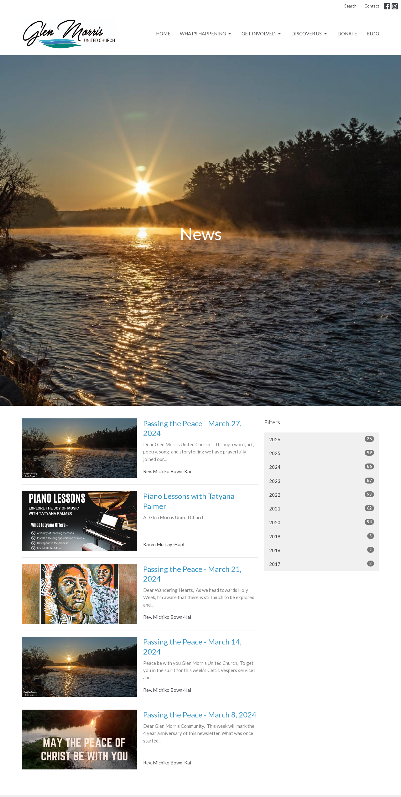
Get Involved (262, 34)
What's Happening (206, 34)
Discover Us (309, 34)
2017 (321, 564)
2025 (321, 453)
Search (350, 5)
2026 (321, 439)
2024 (321, 466)
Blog (373, 33)
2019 (321, 536)
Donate (347, 33)
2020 (321, 522)
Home (163, 33)
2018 (321, 550)
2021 (321, 508)
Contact (371, 5)
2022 (321, 494)
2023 (321, 481)
